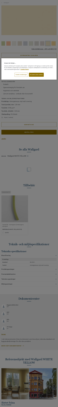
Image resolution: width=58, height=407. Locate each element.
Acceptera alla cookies (36, 74)
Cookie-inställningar (21, 74)
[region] (28, 69)
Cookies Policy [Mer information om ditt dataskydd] (24, 69)
